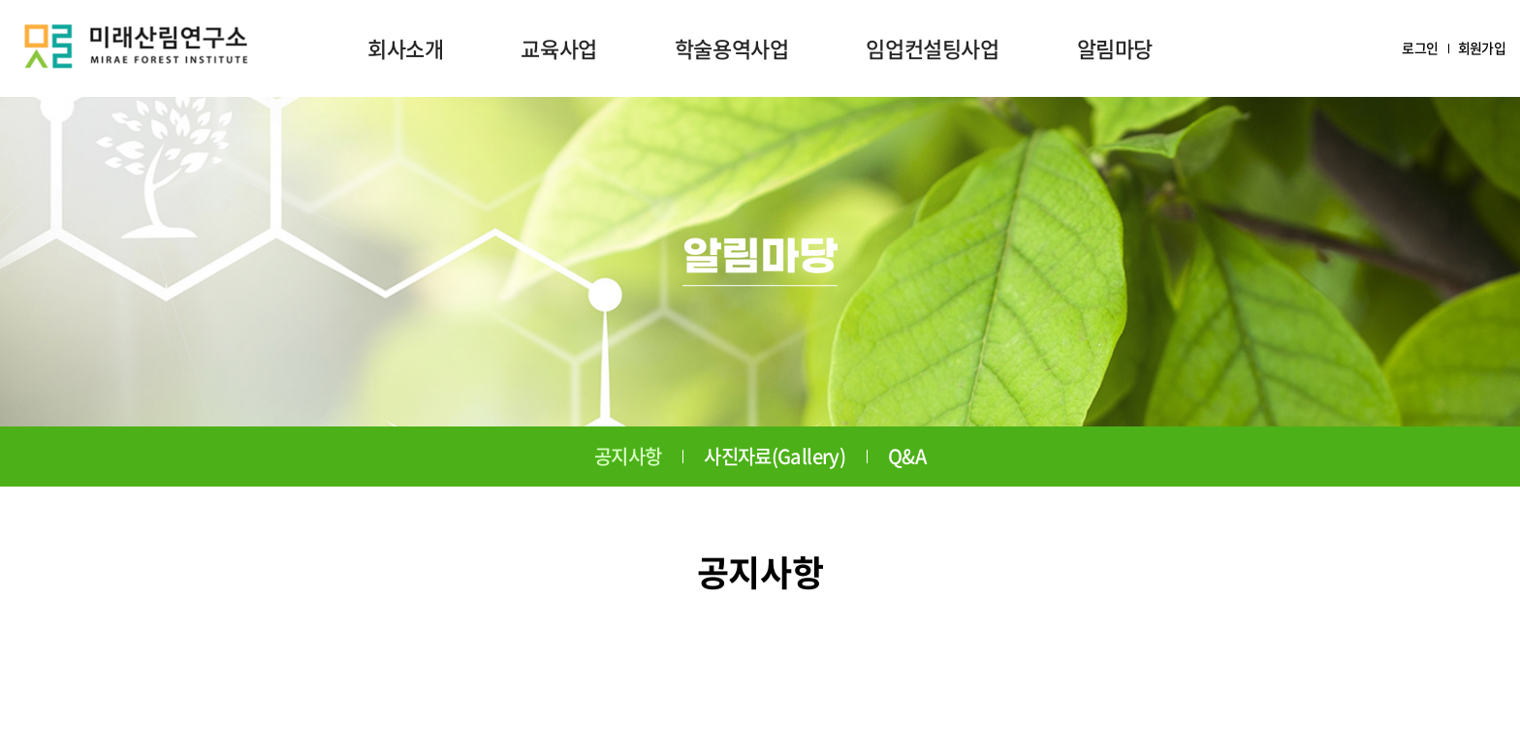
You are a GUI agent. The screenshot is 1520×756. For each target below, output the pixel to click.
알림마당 (1115, 48)
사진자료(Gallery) (774, 456)
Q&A (907, 456)
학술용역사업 (732, 48)
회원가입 (1481, 48)
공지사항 (627, 456)
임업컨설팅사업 (932, 48)
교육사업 (558, 48)
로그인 (1420, 48)
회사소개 (405, 48)
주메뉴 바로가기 (0, 0)
